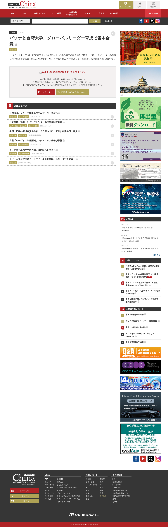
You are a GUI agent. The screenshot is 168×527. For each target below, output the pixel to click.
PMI (113, 479)
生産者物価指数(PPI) (120, 493)
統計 (56, 13)
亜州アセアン (50, 493)
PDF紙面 (114, 13)
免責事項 (60, 490)
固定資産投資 (117, 482)
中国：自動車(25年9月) (136, 327)
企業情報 (73, 13)
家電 (101, 488)
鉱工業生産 (116, 485)
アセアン (88, 13)
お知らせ (48, 490)
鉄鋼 (87, 493)
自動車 (101, 13)
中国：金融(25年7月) (135, 314)
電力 (87, 490)
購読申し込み (73, 92)
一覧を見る (156, 255)
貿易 (101, 482)
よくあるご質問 (62, 485)
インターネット (92, 485)
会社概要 (60, 479)
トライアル (126, 5)
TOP (12, 13)
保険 (101, 490)
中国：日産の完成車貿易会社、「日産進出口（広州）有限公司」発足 (43, 131)
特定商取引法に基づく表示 (67, 488)
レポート (40, 13)
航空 (87, 488)
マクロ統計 (49, 488)
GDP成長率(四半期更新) (121, 496)
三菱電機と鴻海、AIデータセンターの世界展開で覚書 (35, 122)
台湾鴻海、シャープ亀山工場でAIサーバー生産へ (33, 113)
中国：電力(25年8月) (135, 342)
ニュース (24, 13)
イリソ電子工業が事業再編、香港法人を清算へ (32, 150)
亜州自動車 (49, 496)
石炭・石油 (90, 482)
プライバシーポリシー (65, 493)
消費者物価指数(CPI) (120, 490)
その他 (114, 502)
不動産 (102, 479)
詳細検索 (109, 21)
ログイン (140, 5)
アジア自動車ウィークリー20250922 (141, 321)
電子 (101, 485)
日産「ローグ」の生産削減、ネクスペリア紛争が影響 (35, 140)
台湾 (101, 493)
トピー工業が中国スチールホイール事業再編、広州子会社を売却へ (42, 159)
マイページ (153, 13)
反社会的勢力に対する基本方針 (68, 496)
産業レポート (50, 485)
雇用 (114, 499)
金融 (87, 499)
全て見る (103, 496)
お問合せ (25, 501)
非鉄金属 (89, 496)
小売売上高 (116, 488)
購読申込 (153, 5)
